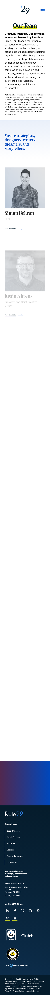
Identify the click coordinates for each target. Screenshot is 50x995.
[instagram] (30, 910)
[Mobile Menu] (40, 9)
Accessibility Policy (33, 991)
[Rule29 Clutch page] (27, 935)
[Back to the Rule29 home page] (25, 9)
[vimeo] (7, 918)
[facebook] (14, 910)
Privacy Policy (18, 991)
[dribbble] (38, 910)
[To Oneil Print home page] (18, 965)
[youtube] (14, 918)
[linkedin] (7, 910)
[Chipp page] (13, 954)
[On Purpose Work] (11, 935)
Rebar (7, 991)
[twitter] (22, 910)
